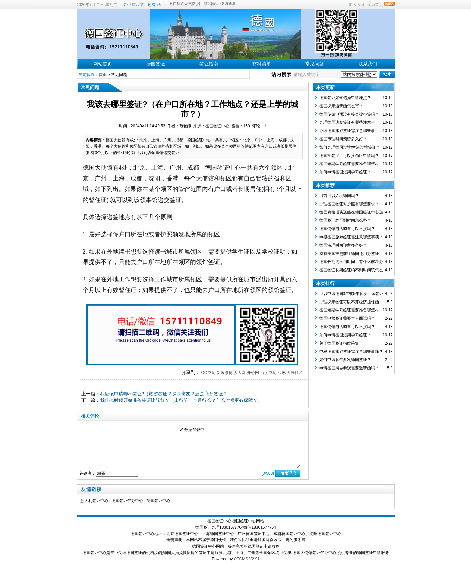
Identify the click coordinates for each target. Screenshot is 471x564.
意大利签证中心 (94, 500)
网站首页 (102, 63)
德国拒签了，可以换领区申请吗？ (349, 155)
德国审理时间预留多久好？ (343, 139)
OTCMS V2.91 (247, 559)
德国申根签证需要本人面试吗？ (347, 318)
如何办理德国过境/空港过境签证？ (349, 147)
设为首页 (375, 4)
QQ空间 (208, 372)
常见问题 (314, 63)
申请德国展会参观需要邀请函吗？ (349, 368)
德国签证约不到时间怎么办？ (345, 220)
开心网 (253, 372)
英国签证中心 (158, 500)
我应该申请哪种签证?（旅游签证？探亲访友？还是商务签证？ (164, 393)
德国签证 (155, 63)
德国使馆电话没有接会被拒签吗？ (349, 114)
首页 (103, 74)
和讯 (282, 372)
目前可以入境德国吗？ (339, 195)
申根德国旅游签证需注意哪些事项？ (351, 237)
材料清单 (261, 63)
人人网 (240, 372)
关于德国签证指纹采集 (339, 343)
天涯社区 (295, 372)
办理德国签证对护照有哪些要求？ (349, 204)
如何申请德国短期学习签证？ (345, 172)
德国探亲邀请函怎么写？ (341, 106)
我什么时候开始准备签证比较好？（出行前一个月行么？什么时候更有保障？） (181, 400)
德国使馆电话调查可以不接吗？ (347, 228)
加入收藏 (357, 4)
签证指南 (208, 63)
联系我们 (367, 63)
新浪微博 (225, 372)
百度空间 (268, 372)
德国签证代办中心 (127, 500)
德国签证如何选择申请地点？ (345, 97)
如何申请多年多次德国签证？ (345, 359)
